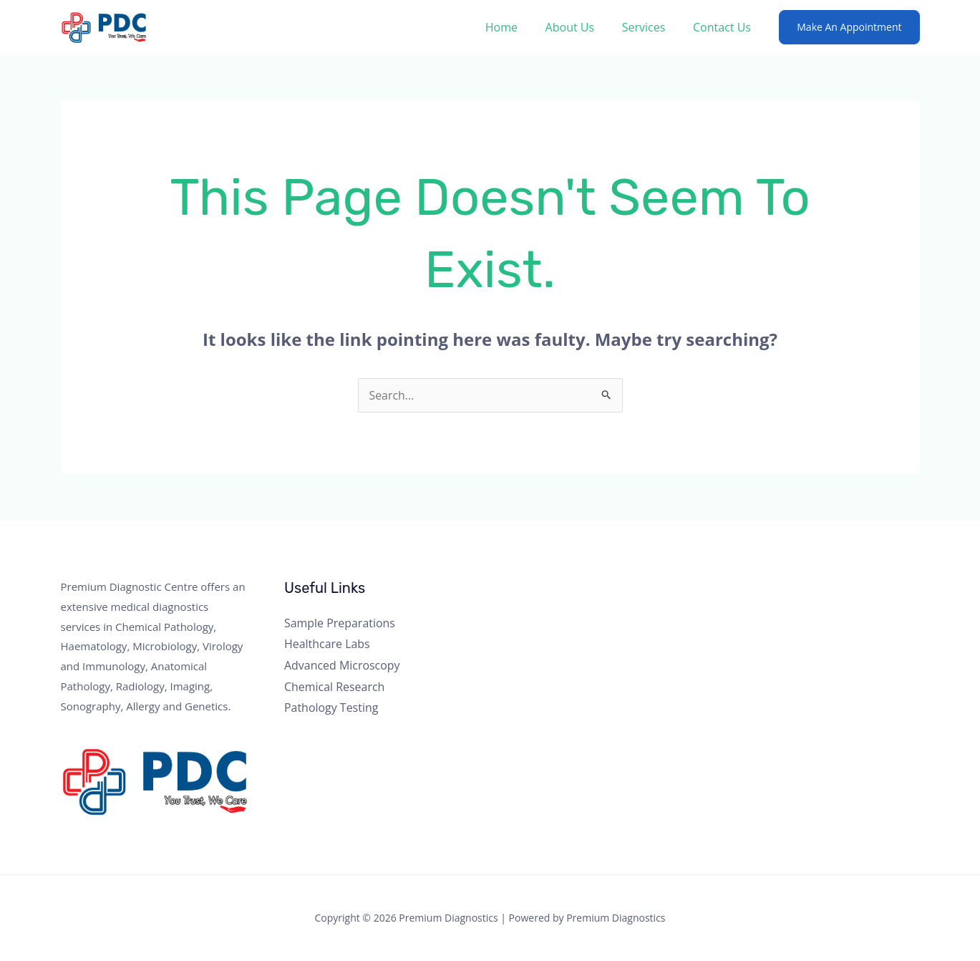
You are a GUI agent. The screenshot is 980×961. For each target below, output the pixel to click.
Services (651, 27)
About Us (581, 27)
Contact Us (724, 27)
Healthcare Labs (327, 644)
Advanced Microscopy (342, 665)
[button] (849, 27)
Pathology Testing (331, 708)
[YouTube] (799, 594)
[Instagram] (780, 594)
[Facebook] (741, 594)
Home (518, 27)
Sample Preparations (340, 623)
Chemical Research (334, 687)
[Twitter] (760, 594)
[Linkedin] (818, 594)
